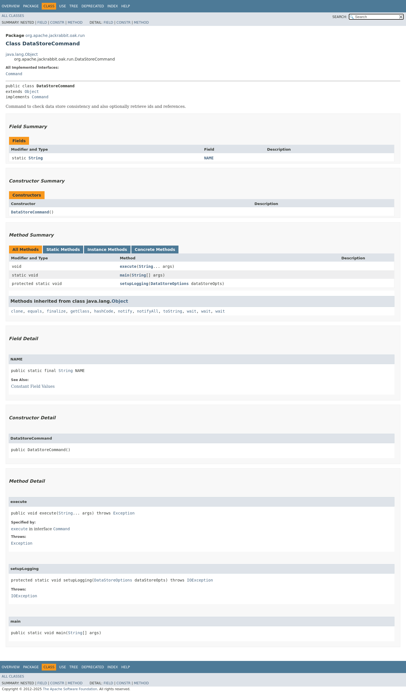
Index (112, 6)
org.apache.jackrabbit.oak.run (55, 35)
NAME (209, 158)
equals (35, 311)
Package (31, 6)
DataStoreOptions (170, 283)
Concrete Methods (155, 249)
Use (62, 6)
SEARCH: (339, 17)
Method (75, 22)
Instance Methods (107, 249)
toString (172, 311)
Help (125, 6)
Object (32, 91)
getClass (79, 311)
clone (17, 311)
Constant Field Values (33, 386)
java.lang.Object (22, 54)
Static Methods (63, 249)
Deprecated (92, 6)
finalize (56, 311)
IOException (200, 580)
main (124, 275)
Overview (11, 6)
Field (42, 22)
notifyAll (147, 311)
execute (128, 266)
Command (14, 74)
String (35, 158)
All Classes (13, 16)
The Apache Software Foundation (70, 689)
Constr (57, 22)
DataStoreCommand (30, 212)
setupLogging (134, 283)
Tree (73, 6)
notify (125, 311)
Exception (123, 513)
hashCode (103, 311)
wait (192, 311)
